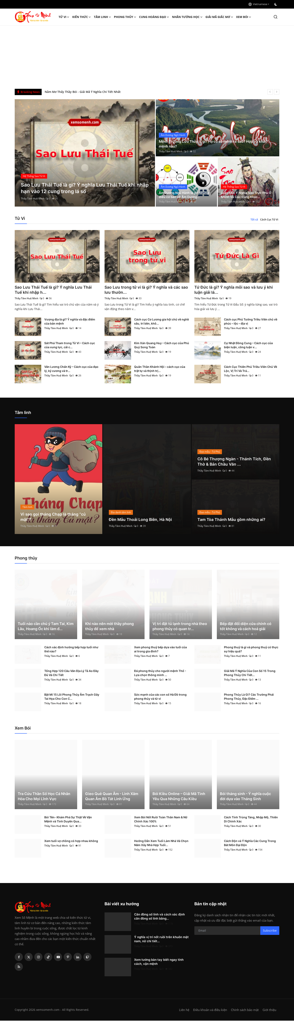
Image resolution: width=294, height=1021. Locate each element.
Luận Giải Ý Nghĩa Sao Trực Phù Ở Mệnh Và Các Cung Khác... (247, 194)
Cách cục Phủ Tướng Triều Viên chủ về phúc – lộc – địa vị (250, 322)
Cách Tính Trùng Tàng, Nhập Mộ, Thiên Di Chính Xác (251, 819)
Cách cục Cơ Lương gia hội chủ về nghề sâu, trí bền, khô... (161, 322)
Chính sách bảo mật (245, 1010)
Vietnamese (257, 4)
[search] (275, 17)
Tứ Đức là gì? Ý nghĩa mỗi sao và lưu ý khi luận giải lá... (234, 290)
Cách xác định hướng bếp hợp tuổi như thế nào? (71, 649)
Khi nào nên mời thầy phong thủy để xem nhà (109, 626)
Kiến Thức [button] (81, 17)
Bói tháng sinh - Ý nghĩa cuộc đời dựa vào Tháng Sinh (245, 796)
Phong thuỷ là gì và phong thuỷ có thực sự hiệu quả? (251, 649)
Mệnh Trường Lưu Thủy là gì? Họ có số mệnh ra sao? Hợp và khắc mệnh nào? (215, 143)
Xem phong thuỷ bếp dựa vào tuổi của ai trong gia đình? (160, 649)
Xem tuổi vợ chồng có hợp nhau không (71, 841)
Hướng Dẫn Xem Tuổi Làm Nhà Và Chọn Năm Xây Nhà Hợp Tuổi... (161, 843)
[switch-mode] (276, 4)
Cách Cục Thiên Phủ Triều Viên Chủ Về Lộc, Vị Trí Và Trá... (250, 369)
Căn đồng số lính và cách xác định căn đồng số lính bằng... (159, 917)
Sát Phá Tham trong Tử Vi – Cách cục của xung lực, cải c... (69, 345)
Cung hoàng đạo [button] (154, 17)
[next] (276, 92)
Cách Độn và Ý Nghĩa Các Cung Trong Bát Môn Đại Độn (250, 843)
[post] (85, 153)
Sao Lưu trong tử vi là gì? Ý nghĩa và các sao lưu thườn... (144, 290)
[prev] (270, 92)
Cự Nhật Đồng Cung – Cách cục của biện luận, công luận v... (248, 345)
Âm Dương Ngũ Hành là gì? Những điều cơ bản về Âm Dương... (186, 194)
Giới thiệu (269, 1010)
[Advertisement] (147, 56)
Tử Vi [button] (64, 17)
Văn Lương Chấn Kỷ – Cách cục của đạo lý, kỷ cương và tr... (71, 369)
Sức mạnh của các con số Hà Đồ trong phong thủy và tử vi (160, 697)
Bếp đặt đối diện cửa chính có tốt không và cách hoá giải (245, 626)
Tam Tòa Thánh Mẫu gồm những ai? (232, 519)
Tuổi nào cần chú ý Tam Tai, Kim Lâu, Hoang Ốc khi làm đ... (46, 626)
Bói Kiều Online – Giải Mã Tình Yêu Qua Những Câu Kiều (179, 796)
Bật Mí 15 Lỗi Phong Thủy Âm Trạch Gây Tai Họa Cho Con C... (71, 697)
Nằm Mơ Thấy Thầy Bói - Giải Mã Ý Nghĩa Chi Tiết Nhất (83, 92)
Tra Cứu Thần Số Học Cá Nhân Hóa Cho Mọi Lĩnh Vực (44, 796)
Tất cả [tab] (254, 219)
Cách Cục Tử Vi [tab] (269, 219)
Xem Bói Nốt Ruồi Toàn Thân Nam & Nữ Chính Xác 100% (160, 819)
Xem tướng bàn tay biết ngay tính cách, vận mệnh (159, 962)
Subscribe (270, 931)
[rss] (19, 967)
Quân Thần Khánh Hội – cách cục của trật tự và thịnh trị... (159, 369)
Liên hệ (184, 1010)
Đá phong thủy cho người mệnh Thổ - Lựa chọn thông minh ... (160, 673)
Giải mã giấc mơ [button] (219, 17)
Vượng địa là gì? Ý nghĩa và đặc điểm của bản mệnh (69, 322)
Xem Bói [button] (243, 17)
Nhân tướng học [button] (187, 17)
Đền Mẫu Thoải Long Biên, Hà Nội (141, 519)
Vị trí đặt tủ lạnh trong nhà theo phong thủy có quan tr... (180, 626)
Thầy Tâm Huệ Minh (33, 198)
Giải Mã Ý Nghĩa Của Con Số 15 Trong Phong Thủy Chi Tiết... (249, 673)
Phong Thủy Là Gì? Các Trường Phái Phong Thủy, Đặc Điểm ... (249, 697)
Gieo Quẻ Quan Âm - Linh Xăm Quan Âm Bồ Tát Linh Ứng (111, 796)
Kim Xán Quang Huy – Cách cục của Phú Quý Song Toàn (161, 345)
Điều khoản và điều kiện (210, 1010)
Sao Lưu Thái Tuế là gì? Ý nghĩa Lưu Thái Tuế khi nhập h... (54, 290)
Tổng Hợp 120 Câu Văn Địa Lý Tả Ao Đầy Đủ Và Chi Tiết (71, 673)
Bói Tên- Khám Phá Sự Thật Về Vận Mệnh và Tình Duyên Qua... (68, 819)
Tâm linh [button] (102, 17)
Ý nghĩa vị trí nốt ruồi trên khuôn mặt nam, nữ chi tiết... (161, 939)
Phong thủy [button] (125, 17)
